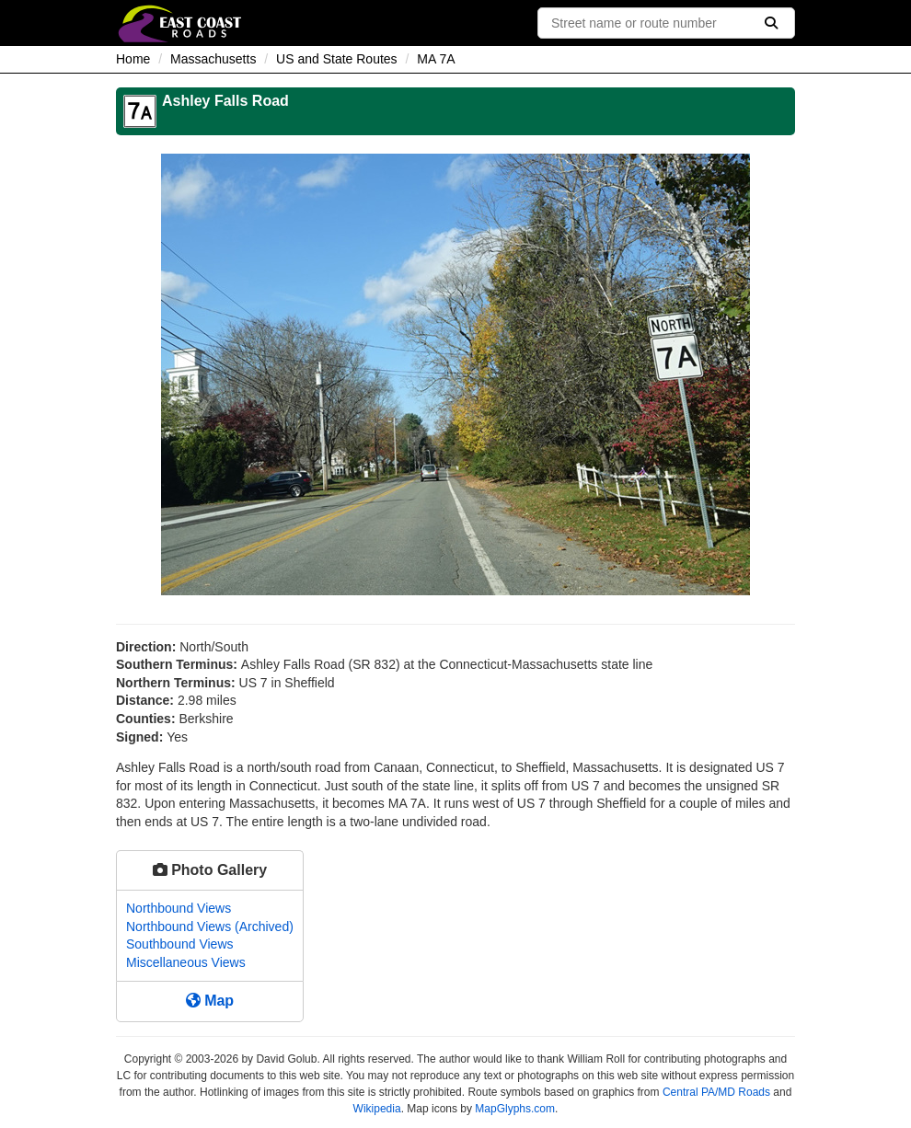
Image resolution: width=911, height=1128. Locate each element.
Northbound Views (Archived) (210, 926)
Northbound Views (178, 908)
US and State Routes (337, 59)
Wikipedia (377, 1108)
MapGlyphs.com (515, 1108)
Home (133, 59)
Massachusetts (213, 59)
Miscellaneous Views (186, 962)
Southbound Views (180, 944)
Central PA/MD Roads (716, 1092)
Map (210, 1000)
